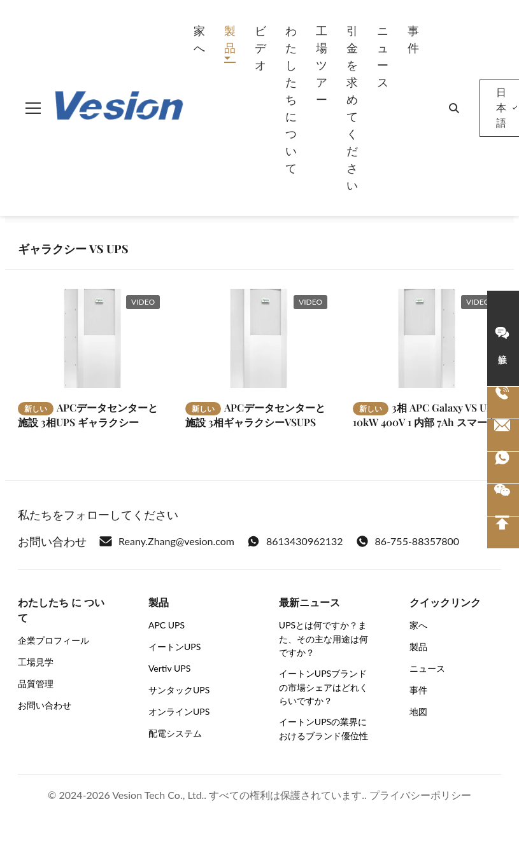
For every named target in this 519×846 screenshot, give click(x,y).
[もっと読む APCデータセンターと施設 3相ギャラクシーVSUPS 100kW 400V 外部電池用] (259, 338)
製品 (230, 39)
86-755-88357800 (408, 541)
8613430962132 (295, 541)
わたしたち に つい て (291, 99)
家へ (199, 39)
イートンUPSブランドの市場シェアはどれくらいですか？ (323, 687)
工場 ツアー (321, 65)
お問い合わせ (44, 705)
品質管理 (35, 683)
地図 (418, 711)
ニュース (382, 56)
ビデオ (260, 48)
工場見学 (35, 661)
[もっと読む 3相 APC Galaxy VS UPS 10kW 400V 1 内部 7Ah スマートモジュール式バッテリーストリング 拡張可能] (427, 338)
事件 (413, 39)
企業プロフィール (53, 640)
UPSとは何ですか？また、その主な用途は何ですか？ (323, 639)
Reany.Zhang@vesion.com (166, 541)
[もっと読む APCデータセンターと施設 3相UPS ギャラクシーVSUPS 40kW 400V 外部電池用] (92, 338)
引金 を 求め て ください (352, 108)
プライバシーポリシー (420, 795)
